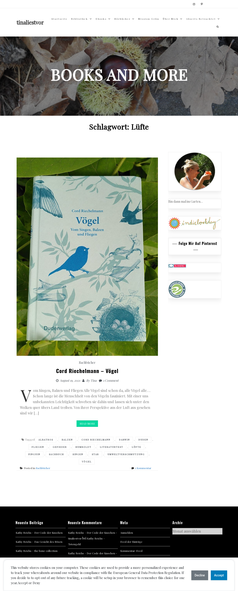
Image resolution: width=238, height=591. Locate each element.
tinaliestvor (30, 22)
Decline (200, 575)
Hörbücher (122, 18)
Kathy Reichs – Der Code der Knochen (39, 532)
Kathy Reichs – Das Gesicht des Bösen (39, 541)
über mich (170, 18)
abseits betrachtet (201, 18)
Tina (93, 380)
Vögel (87, 461)
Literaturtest (111, 447)
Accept (219, 575)
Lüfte (136, 447)
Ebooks (101, 18)
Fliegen (38, 447)
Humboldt (83, 447)
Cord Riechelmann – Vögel (87, 371)
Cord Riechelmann (95, 439)
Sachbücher (87, 362)
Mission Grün (148, 18)
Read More (87, 423)
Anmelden (126, 532)
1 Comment (111, 380)
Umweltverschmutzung (126, 454)
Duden (143, 439)
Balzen (67, 439)
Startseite (60, 18)
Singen (78, 454)
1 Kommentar (143, 468)
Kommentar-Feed (131, 550)
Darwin (124, 439)
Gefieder (60, 447)
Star (95, 454)
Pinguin (34, 454)
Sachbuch (56, 454)
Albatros (45, 439)
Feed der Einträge (131, 541)
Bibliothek (79, 18)
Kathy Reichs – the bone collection (37, 550)
